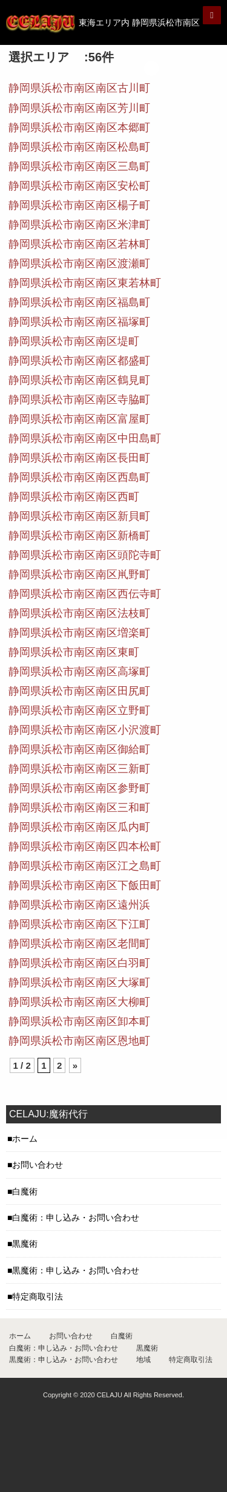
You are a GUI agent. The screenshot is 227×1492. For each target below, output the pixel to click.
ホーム (25, 1138)
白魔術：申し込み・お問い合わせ (75, 1217)
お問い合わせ (37, 1165)
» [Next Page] (75, 1065)
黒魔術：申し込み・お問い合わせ (75, 1270)
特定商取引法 (37, 1296)
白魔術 (25, 1191)
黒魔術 (25, 1243)
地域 (143, 1359)
